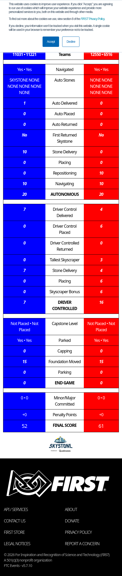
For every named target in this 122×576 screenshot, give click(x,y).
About (71, 509)
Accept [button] (51, 42)
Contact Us (14, 521)
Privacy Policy (92, 19)
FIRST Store (14, 532)
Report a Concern (82, 543)
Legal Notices (17, 543)
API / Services (16, 509)
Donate (72, 521)
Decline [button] (71, 42)
